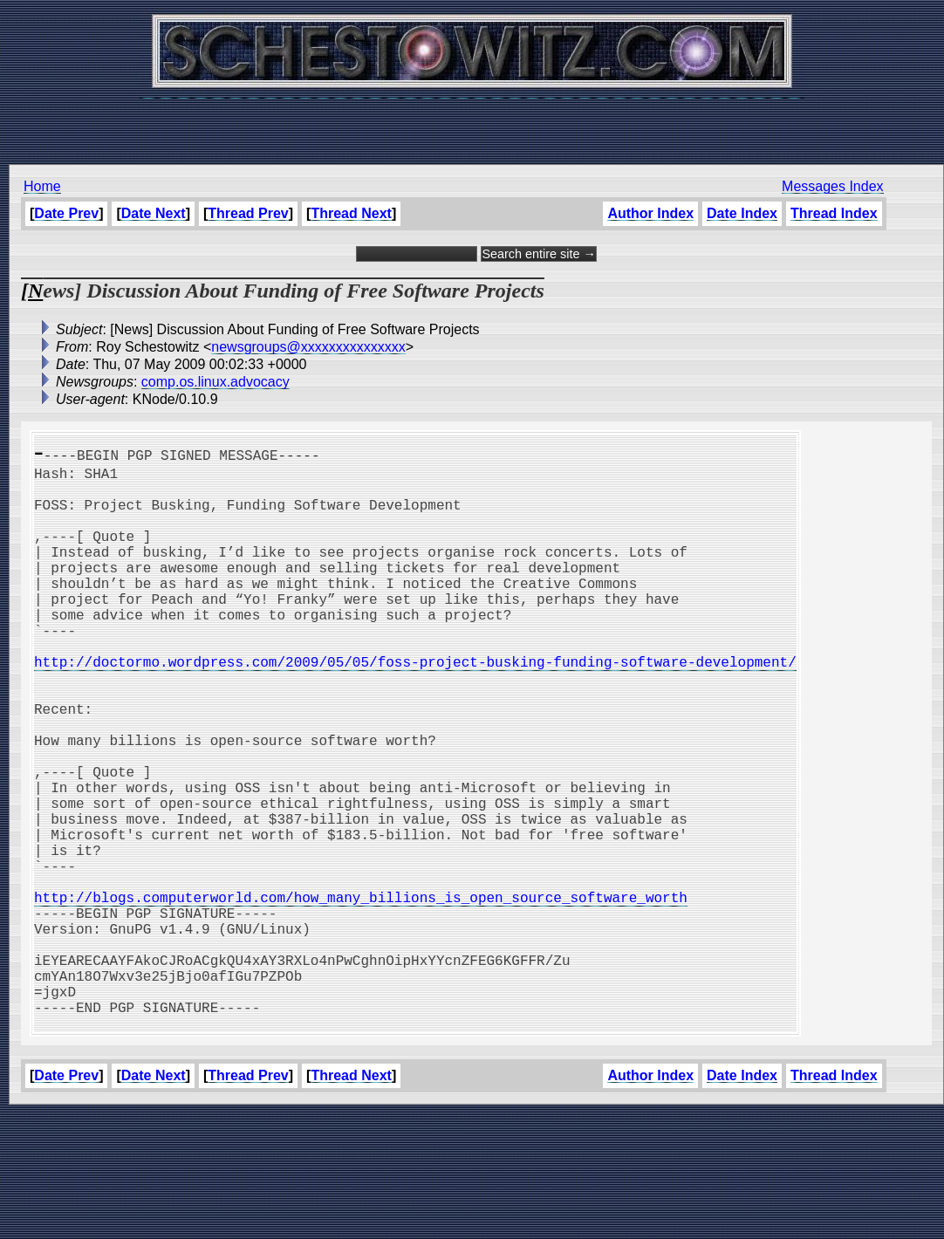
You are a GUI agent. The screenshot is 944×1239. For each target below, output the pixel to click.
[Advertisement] (472, 122)
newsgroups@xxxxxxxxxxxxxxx (308, 346)
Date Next (153, 213)
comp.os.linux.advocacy (215, 381)
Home (42, 186)
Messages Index (833, 186)
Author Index (650, 213)
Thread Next (351, 213)
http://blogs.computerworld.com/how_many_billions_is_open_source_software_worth (360, 994)
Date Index (742, 213)
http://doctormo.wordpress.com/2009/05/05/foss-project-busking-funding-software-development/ (415, 706)
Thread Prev (248, 213)
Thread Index (834, 213)
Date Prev (66, 213)
